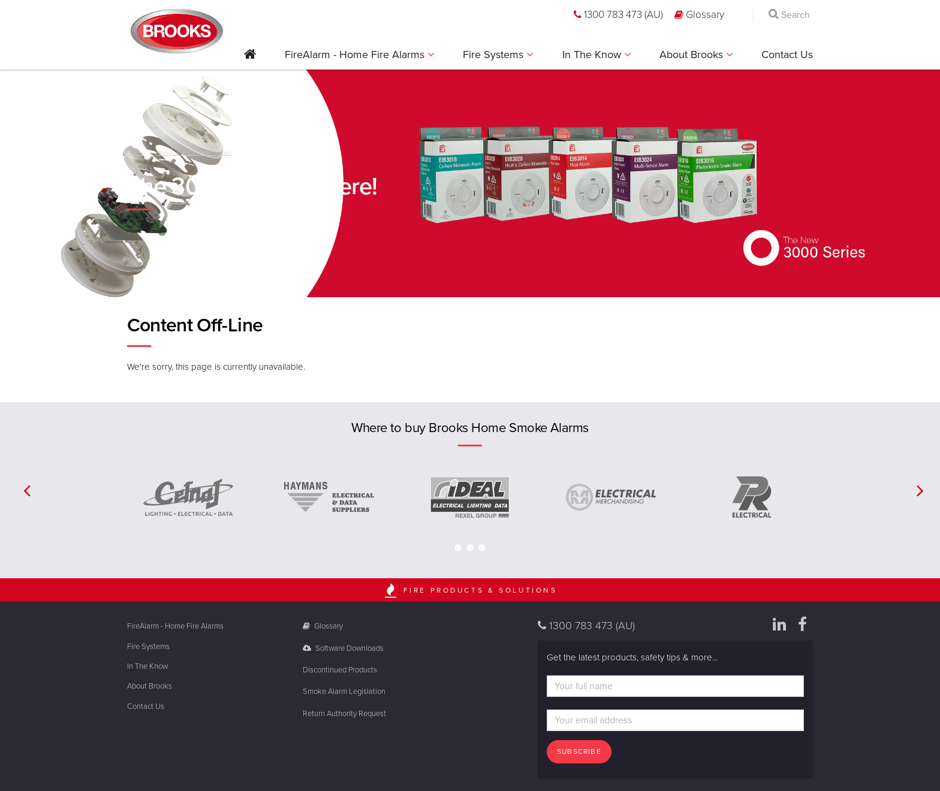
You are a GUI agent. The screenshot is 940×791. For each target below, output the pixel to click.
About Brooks (692, 54)
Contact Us (787, 54)
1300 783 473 (618, 14)
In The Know (593, 54)
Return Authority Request (344, 713)
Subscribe (579, 751)
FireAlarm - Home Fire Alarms (356, 54)
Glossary (699, 14)
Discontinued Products (340, 670)
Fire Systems (494, 54)
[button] (250, 58)
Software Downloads (343, 648)
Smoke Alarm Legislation (344, 691)
